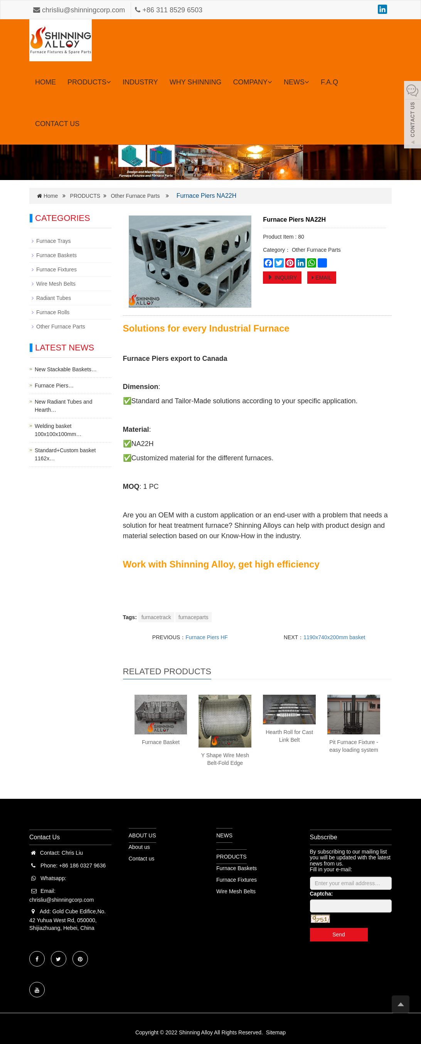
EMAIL (322, 277)
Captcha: (321, 894)
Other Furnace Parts (135, 196)
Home (51, 196)
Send (338, 934)
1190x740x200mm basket (334, 637)
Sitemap (276, 1032)
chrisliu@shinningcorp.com (80, 10)
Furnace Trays (53, 241)
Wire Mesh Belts (56, 284)
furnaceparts (194, 617)
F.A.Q (329, 82)
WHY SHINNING (196, 82)
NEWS (296, 82)
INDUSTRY (140, 82)
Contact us (142, 858)
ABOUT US (142, 835)
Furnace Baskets (56, 255)
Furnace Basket (161, 742)
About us (139, 847)
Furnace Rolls (52, 312)
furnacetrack (156, 617)
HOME (45, 82)
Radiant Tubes (53, 298)
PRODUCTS (89, 82)
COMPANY (252, 82)
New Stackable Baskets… (66, 369)
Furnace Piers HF (206, 637)
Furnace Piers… (54, 385)
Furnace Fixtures (56, 269)
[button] (108, 82)
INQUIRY (282, 277)
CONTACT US (57, 124)
